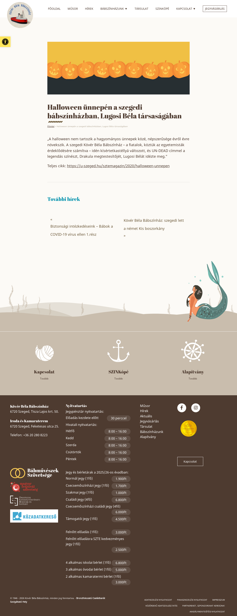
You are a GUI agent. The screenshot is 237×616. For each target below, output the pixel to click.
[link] (5, 41)
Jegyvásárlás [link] (215, 9)
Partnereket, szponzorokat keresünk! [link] (203, 605)
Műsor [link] (73, 9)
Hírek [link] (89, 9)
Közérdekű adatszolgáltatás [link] (161, 605)
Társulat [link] (141, 9)
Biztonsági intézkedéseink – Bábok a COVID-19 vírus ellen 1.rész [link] (81, 230)
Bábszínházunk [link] (114, 8)
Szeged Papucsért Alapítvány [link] (35, 461)
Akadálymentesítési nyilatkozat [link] (207, 611)
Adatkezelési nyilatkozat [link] (158, 599)
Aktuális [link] (146, 416)
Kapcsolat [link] (186, 8)
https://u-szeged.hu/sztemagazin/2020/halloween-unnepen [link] (118, 165)
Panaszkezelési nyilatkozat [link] (192, 599)
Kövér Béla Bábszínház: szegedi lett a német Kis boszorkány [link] (154, 224)
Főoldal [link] (54, 9)
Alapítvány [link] (148, 437)
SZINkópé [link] (162, 9)
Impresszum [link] (218, 599)
